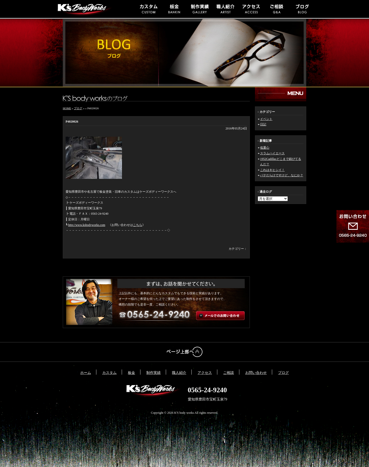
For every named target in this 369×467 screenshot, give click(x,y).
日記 (263, 124)
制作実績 (153, 373)
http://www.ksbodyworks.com (86, 225)
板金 (131, 373)
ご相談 (228, 373)
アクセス (205, 373)
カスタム (109, 373)
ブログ (78, 108)
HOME (67, 108)
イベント (266, 119)
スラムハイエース (272, 153)
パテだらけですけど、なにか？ (281, 175)
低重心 (264, 147)
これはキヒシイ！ (272, 170)
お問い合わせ (256, 373)
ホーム (85, 373)
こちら (137, 225)
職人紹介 (179, 373)
